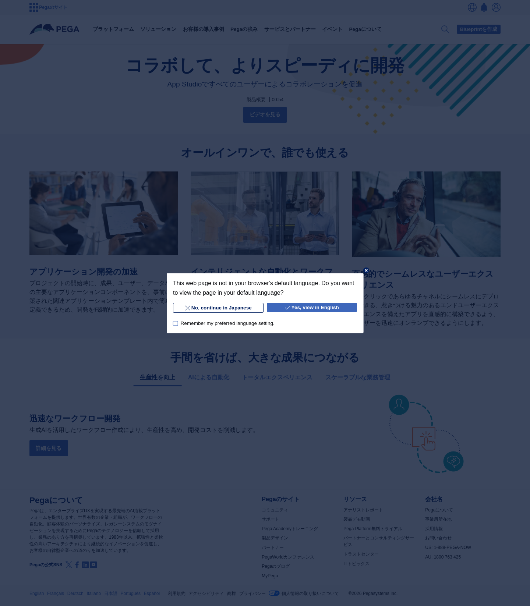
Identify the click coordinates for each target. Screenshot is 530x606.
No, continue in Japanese (218, 308)
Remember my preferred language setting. (227, 323)
